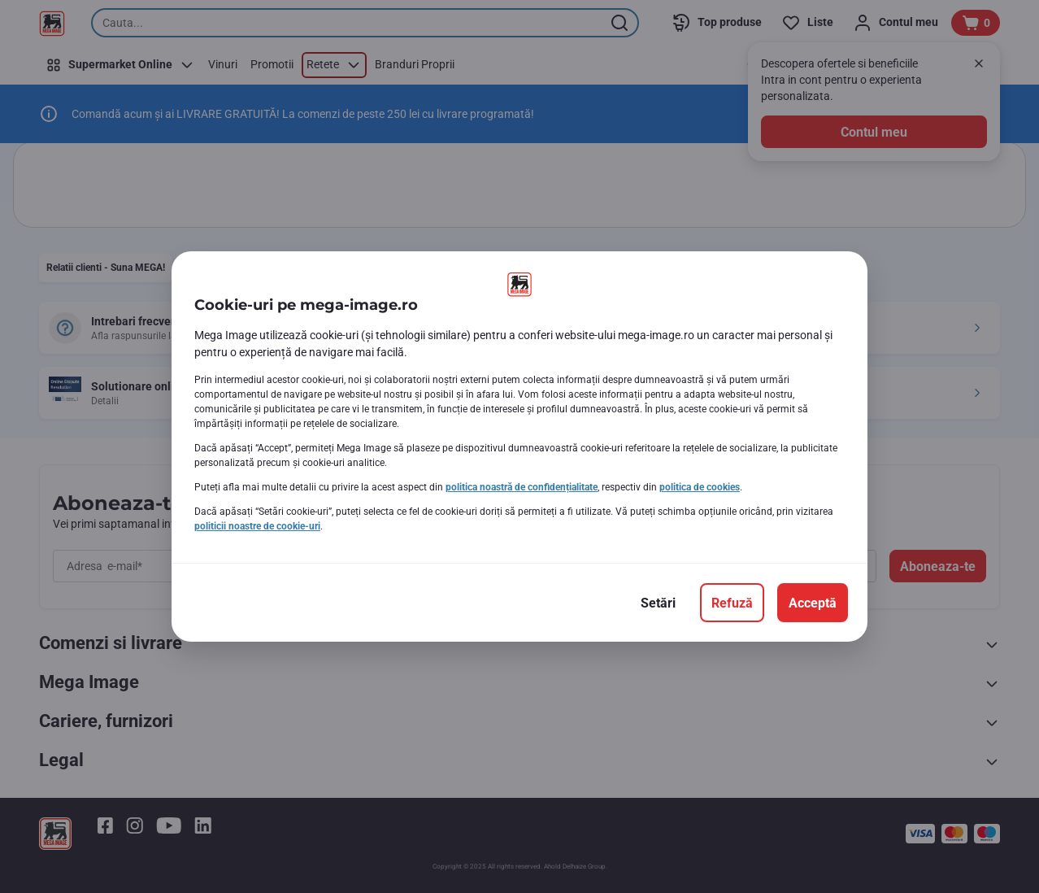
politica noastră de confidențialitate (522, 487)
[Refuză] (732, 602)
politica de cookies (699, 487)
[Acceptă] (812, 602)
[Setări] (658, 602)
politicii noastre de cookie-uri (257, 526)
